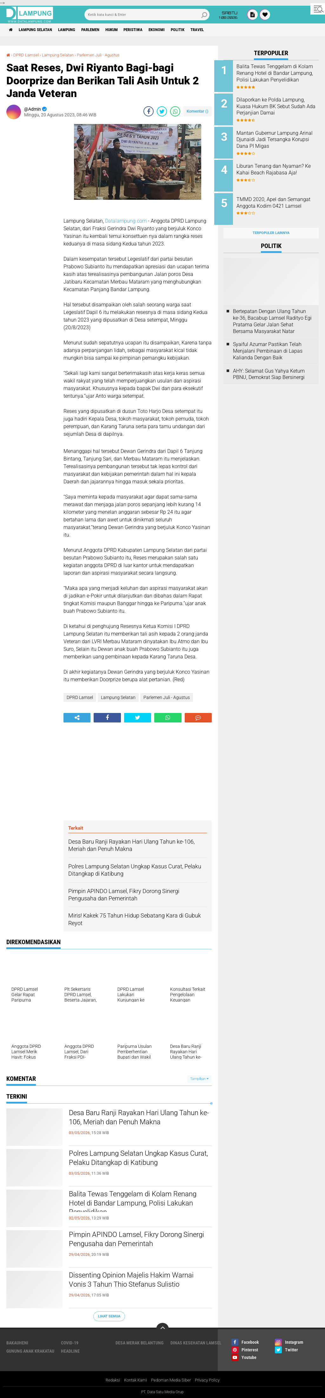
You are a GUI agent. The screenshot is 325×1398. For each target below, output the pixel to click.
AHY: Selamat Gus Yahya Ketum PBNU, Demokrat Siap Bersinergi (269, 367)
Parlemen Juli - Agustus (104, 54)
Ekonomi (176, 29)
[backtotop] (162, 1329)
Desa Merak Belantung (139, 1342)
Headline (70, 1351)
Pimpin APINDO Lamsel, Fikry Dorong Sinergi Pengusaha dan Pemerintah (136, 1241)
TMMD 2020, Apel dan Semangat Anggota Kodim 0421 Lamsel (275, 201)
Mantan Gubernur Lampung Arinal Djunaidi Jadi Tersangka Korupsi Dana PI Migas (277, 140)
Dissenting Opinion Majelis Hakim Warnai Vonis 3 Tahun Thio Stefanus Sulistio (133, 1286)
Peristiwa (150, 29)
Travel (222, 29)
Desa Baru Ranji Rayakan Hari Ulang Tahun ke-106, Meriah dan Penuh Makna (133, 1124)
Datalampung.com (126, 221)
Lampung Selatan (39, 29)
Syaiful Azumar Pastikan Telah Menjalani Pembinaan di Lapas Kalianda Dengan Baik (267, 344)
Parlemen (101, 29)
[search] (146, 14)
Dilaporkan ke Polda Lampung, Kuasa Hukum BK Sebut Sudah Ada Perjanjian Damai (280, 105)
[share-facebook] (148, 111)
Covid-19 (69, 1342)
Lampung (74, 29)
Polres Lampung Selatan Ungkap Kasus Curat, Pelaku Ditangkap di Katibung (139, 1159)
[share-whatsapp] (175, 111)
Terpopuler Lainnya (271, 226)
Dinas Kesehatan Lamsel (196, 1342)
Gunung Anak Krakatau (30, 1351)
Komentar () (198, 111)
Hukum (125, 29)
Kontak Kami (133, 1380)
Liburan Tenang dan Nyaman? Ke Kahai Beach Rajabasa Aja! (279, 166)
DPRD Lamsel (27, 54)
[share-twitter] (162, 111)
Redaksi (108, 1380)
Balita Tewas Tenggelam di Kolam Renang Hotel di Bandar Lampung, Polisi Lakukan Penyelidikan (129, 1205)
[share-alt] (76, 717)
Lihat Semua (109, 1316)
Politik (200, 29)
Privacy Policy (210, 1380)
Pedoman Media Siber (171, 1380)
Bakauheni (17, 1342)
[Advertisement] (31, 219)
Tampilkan (199, 1079)
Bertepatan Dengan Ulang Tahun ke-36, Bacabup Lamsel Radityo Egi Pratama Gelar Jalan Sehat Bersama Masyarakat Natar (272, 314)
